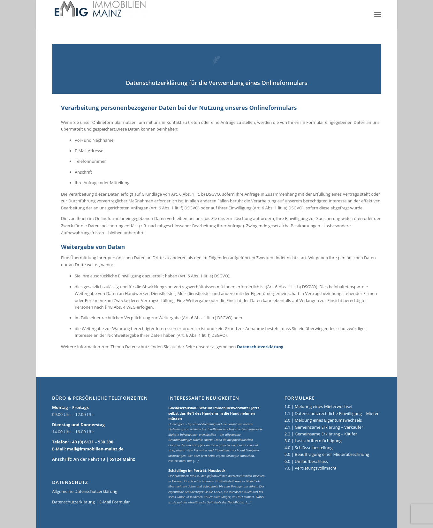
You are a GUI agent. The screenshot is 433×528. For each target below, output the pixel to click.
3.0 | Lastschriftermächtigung (313, 440)
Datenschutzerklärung (260, 347)
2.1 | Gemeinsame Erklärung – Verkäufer (324, 427)
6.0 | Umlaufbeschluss (306, 461)
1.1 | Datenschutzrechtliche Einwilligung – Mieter (332, 413)
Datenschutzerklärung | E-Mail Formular (91, 502)
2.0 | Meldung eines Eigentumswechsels (323, 420)
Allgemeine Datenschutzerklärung (84, 491)
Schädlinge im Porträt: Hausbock (196, 470)
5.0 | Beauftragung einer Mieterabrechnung (327, 454)
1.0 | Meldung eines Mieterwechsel (318, 406)
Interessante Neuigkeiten (203, 398)
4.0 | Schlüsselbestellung (309, 447)
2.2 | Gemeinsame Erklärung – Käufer (321, 434)
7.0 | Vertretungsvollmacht (311, 468)
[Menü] (377, 14)
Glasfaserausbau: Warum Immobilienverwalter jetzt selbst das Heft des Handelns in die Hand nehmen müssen (213, 413)
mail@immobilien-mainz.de (95, 449)
